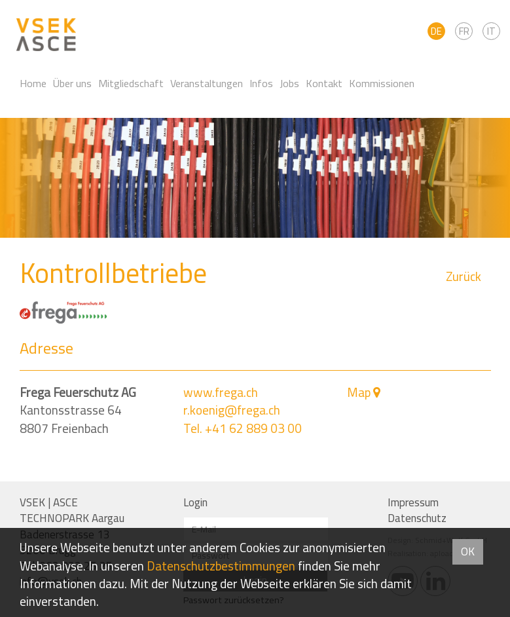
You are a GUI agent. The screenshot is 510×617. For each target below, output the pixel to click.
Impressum (413, 502)
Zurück (463, 277)
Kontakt (324, 83)
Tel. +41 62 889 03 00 (242, 428)
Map (359, 392)
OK (468, 551)
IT (491, 31)
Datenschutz (417, 518)
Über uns (72, 83)
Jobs (289, 83)
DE (436, 31)
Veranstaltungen (206, 83)
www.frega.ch (220, 392)
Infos (261, 83)
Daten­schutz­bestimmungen (221, 566)
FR (464, 31)
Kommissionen (381, 83)
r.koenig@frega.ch (231, 410)
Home (33, 83)
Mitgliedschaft (131, 83)
